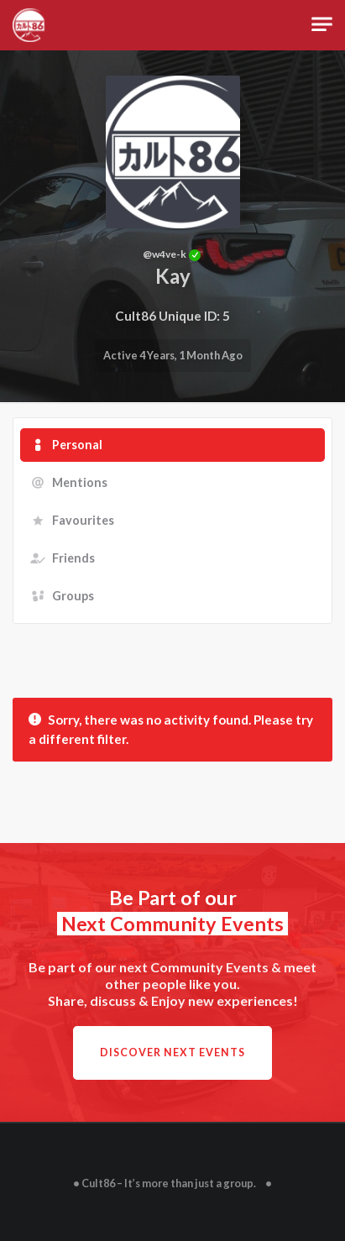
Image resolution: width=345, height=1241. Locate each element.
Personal (77, 444)
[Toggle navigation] (321, 24)
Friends (73, 558)
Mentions (79, 482)
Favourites (83, 520)
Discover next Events (172, 1052)
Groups (73, 596)
